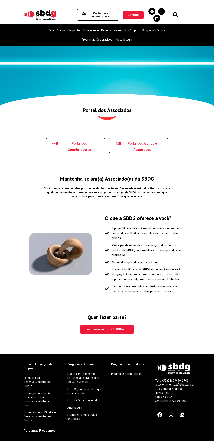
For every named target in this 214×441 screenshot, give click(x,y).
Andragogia (74, 407)
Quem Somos (57, 30)
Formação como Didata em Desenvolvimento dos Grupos (40, 416)
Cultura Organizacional (82, 400)
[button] (175, 15)
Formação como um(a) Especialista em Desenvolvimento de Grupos (37, 399)
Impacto (74, 30)
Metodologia (124, 39)
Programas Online (153, 30)
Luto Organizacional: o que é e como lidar (84, 391)
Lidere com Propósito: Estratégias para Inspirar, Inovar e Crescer (83, 378)
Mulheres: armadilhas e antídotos (82, 417)
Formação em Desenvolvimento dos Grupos (111, 30)
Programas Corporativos (97, 39)
